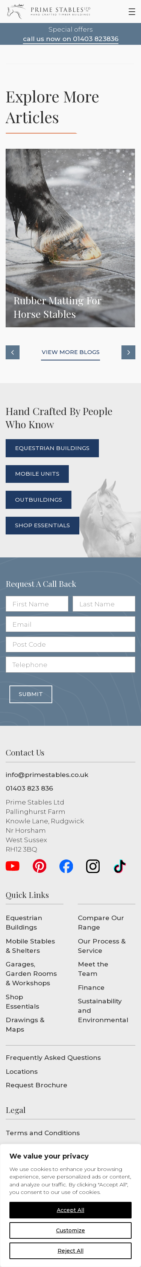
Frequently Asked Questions (53, 1057)
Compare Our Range (101, 922)
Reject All (70, 1250)
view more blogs (71, 352)
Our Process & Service (102, 945)
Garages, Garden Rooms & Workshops (31, 973)
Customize (70, 1230)
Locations (22, 1071)
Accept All (70, 1210)
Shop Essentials (22, 1001)
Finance (91, 987)
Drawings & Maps (25, 1024)
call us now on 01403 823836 (70, 39)
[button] (13, 352)
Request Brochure (36, 1085)
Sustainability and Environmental (103, 1010)
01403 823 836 (29, 788)
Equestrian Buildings (24, 922)
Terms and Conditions (43, 1133)
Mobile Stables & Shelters (30, 945)
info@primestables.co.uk (47, 775)
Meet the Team (93, 968)
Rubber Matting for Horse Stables (70, 238)
